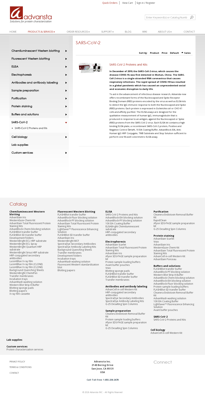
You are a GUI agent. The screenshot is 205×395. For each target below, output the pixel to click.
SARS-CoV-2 (38, 122)
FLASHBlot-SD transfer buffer (25, 235)
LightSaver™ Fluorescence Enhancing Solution (78, 231)
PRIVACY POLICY (17, 361)
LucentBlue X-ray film (21, 261)
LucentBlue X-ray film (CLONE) (26, 264)
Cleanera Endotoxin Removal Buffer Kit (125, 315)
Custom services (38, 152)
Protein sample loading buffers (122, 262)
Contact (189, 31)
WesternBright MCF (68, 241)
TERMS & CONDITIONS (20, 367)
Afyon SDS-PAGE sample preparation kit (126, 258)
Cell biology (38, 137)
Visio (108, 268)
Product (154, 52)
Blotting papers (18, 290)
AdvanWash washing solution (25, 282)
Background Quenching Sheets (26, 270)
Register (150, 3)
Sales (187, 52)
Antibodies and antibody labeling (38, 82)
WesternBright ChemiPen (23, 273)
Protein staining (38, 106)
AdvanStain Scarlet (115, 244)
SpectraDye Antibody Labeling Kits (77, 246)
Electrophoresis (38, 74)
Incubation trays (18, 279)
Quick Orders (109, 3)
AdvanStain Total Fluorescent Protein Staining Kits (30, 225)
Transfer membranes (21, 276)
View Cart (127, 3)
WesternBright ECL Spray (23, 243)
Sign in (140, 3)
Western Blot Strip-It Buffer (24, 285)
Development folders (21, 238)
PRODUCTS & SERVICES (41, 31)
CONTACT (14, 372)
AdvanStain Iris (17, 217)
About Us (165, 31)
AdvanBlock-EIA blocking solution (124, 217)
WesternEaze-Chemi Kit (22, 220)
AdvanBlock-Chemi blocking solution (29, 229)
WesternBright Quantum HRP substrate (25, 248)
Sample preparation (38, 90)
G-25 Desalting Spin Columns (121, 304)
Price (164, 52)
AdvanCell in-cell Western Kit (121, 289)
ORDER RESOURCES (78, 31)
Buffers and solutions (38, 114)
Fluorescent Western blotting (38, 58)
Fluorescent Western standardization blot (78, 266)
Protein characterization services (25, 349)
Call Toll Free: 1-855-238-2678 (103, 379)
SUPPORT (107, 31)
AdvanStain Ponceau (165, 259)
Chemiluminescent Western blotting (38, 51)
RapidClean (160, 220)
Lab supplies (19, 145)
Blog (128, 31)
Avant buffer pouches (117, 265)
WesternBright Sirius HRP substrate (28, 252)
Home (12, 31)
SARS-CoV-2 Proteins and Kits (128, 64)
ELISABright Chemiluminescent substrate (122, 228)
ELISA (38, 66)
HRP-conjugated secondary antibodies (24, 257)
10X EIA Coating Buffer (117, 223)
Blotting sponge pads (21, 288)
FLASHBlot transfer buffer (23, 232)
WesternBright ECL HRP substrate (28, 241)
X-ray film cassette (19, 293)
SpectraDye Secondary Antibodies (77, 243)
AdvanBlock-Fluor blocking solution (77, 217)
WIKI (144, 31)
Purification (38, 98)
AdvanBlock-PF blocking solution (76, 220)
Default (174, 52)
